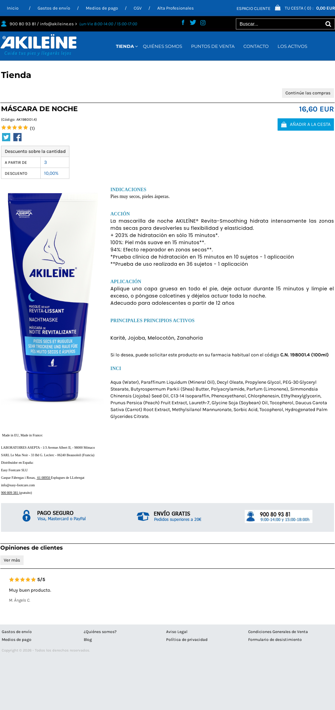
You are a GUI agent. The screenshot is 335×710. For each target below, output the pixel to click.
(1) (32, 128)
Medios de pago (102, 8)
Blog (88, 639)
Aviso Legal (176, 631)
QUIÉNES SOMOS (162, 46)
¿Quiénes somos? (100, 631)
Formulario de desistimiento (275, 639)
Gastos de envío (54, 8)
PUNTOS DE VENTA (212, 46)
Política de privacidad (186, 639)
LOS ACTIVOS (292, 46)
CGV (138, 8)
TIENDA (125, 46)
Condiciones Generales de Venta (278, 631)
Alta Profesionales (175, 8)
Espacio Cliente (253, 8)
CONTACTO (256, 46)
